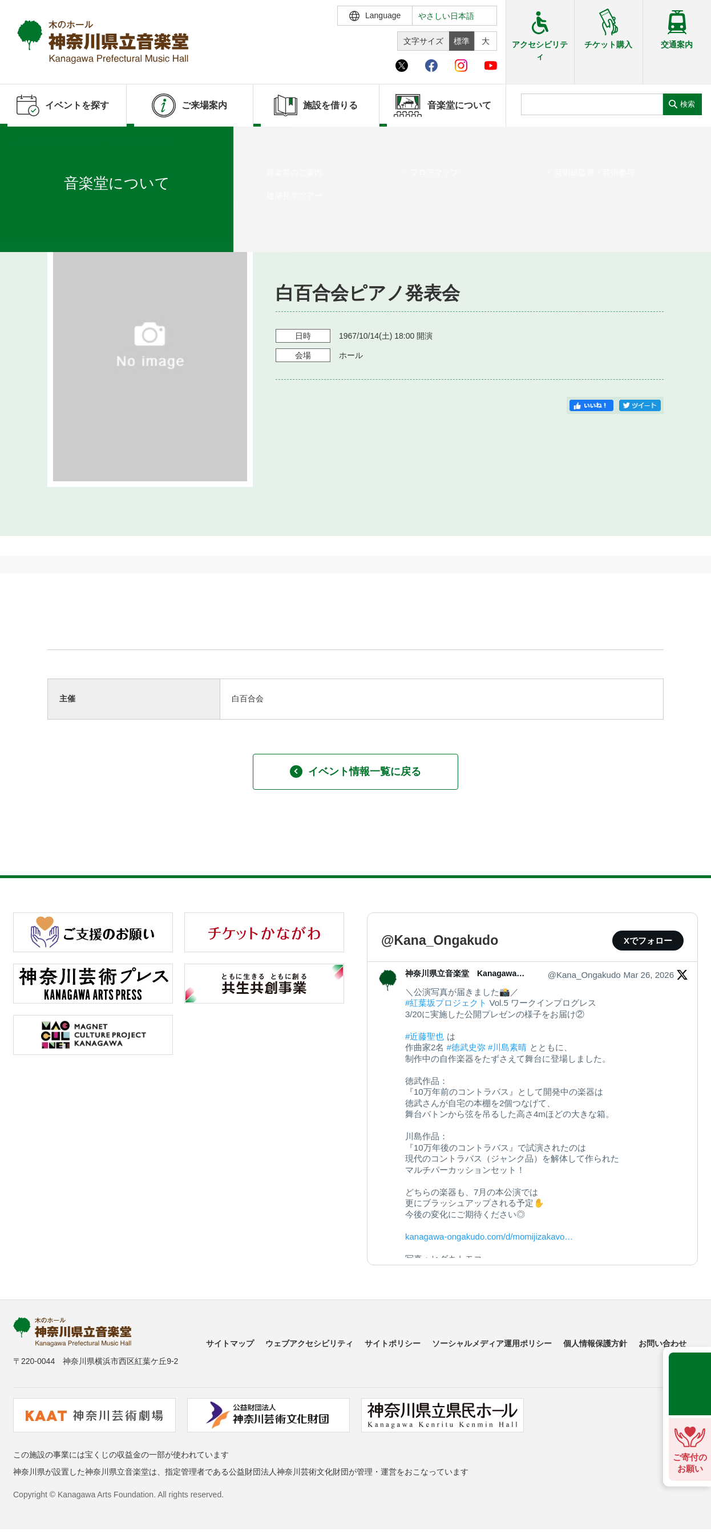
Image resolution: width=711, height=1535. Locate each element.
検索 (687, 104)
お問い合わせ (662, 1343)
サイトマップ (230, 1343)
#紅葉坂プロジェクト (446, 1003)
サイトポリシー (393, 1343)
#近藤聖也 (424, 1036)
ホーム (27, 141)
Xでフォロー (648, 940)
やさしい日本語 (446, 16)
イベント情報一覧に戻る (355, 771)
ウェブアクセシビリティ (309, 1343)
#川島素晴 (507, 1047)
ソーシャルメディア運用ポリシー (492, 1343)
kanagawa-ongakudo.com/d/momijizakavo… (489, 1236)
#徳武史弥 (466, 1047)
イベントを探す (71, 141)
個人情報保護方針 (595, 1343)
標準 (462, 41)
